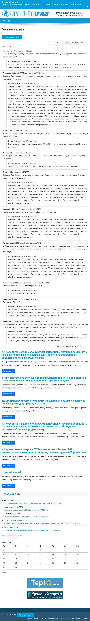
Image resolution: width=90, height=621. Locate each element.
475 (58, 43)
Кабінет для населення (33, 4)
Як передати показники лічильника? (56, 4)
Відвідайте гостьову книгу (12, 536)
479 (76, 43)
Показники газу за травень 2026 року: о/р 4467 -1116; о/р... (26, 510)
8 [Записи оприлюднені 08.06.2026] (3, 554)
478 (71, 43)
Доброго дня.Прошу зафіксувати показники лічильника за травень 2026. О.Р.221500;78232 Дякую (42, 523)
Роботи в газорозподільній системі (53, 618)
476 (63, 43)
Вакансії (85, 618)
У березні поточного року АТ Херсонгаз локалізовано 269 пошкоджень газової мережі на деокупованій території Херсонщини (44, 451)
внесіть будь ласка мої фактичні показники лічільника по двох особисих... (32, 530)
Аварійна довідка (74, 618)
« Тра (4, 573)
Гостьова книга (76, 4)
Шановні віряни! (11, 472)
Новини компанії (33, 618)
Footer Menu (25, 615)
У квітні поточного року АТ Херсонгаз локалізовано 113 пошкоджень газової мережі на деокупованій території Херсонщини (44, 379)
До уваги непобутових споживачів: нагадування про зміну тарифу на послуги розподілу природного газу (43, 402)
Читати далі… (8, 371)
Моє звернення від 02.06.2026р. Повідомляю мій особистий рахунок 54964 (32, 503)
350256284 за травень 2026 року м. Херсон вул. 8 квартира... (27, 517)
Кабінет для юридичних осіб (12, 4)
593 (82, 43)
